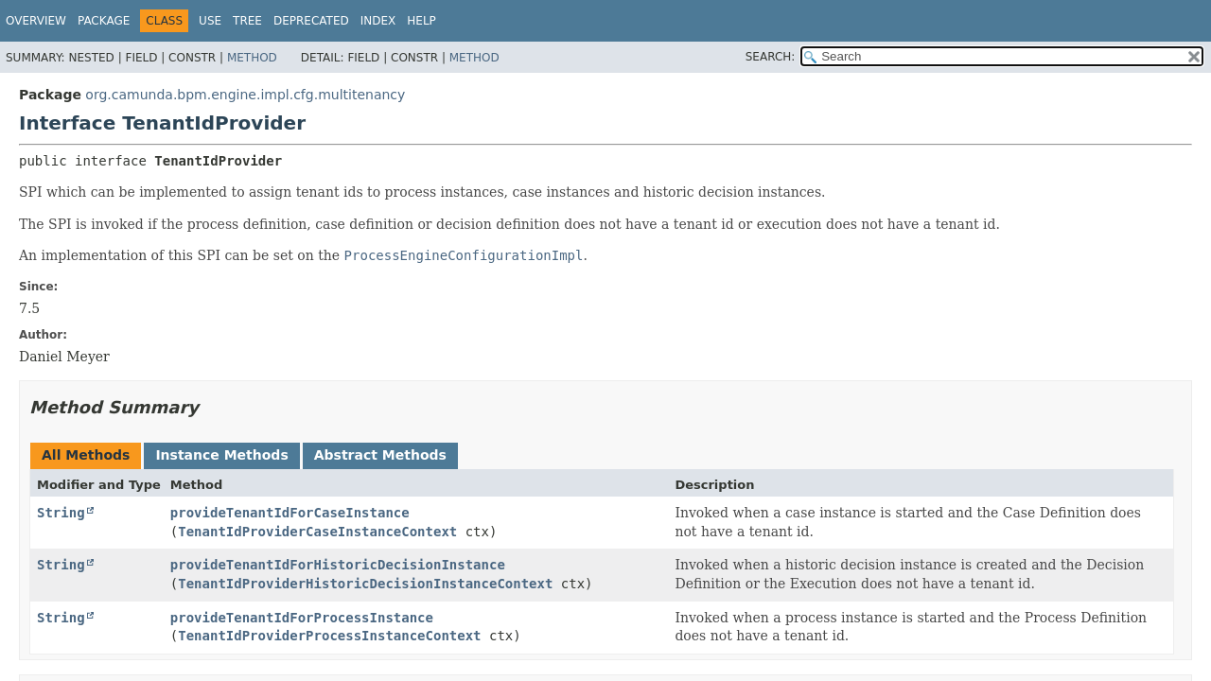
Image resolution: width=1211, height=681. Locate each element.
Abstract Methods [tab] (380, 455)
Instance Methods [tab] (221, 455)
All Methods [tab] (86, 455)
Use (210, 20)
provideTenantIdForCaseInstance (290, 512)
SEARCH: (771, 56)
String (61, 512)
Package (104, 20)
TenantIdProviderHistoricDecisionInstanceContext (365, 583)
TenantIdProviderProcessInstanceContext (329, 635)
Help (421, 20)
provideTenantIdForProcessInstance (301, 617)
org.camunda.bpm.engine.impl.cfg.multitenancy (245, 94)
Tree (247, 20)
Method (252, 57)
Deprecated (311, 20)
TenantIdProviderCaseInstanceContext (317, 531)
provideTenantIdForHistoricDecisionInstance (337, 564)
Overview (36, 20)
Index (378, 20)
